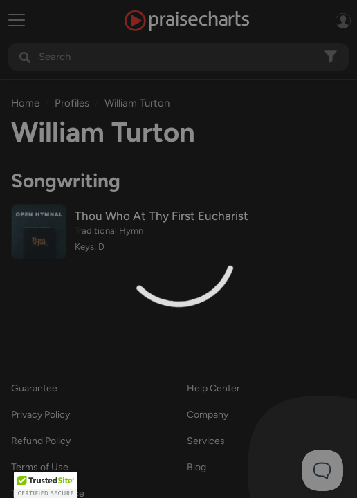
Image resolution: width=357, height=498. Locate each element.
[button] (45, 485)
